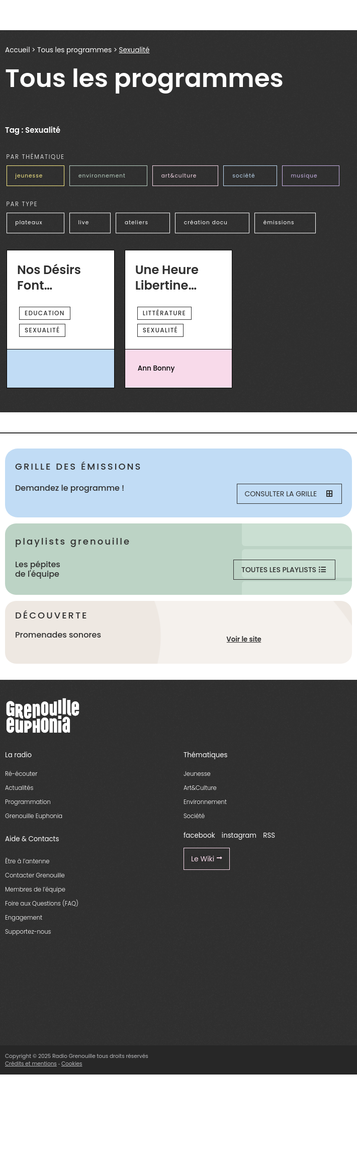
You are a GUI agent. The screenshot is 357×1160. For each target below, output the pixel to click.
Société (194, 816)
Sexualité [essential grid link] (42, 330)
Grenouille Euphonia (33, 816)
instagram (239, 835)
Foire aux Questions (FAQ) (41, 904)
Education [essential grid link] (45, 313)
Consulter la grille (288, 494)
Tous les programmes (74, 50)
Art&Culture (200, 788)
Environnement (205, 802)
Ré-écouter (21, 774)
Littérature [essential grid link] (164, 313)
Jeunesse (197, 774)
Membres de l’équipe (35, 889)
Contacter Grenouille (35, 875)
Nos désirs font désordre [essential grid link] (49, 278)
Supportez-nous (28, 932)
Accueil (17, 50)
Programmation (28, 802)
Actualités (19, 788)
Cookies (71, 1063)
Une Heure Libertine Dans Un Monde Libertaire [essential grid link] (167, 278)
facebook (199, 835)
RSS (269, 835)
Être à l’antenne (27, 861)
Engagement (23, 918)
